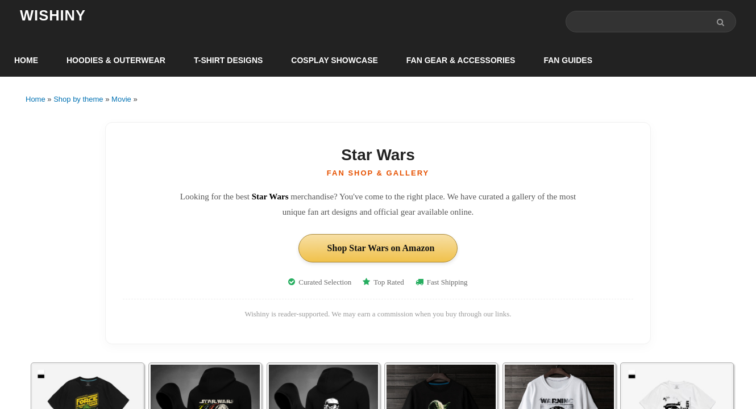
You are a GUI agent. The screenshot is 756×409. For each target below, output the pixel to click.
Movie (121, 99)
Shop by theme (78, 99)
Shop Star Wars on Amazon (381, 248)
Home (26, 60)
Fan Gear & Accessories (461, 60)
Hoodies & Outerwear (116, 60)
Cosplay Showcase (334, 60)
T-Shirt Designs (228, 60)
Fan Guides (567, 60)
